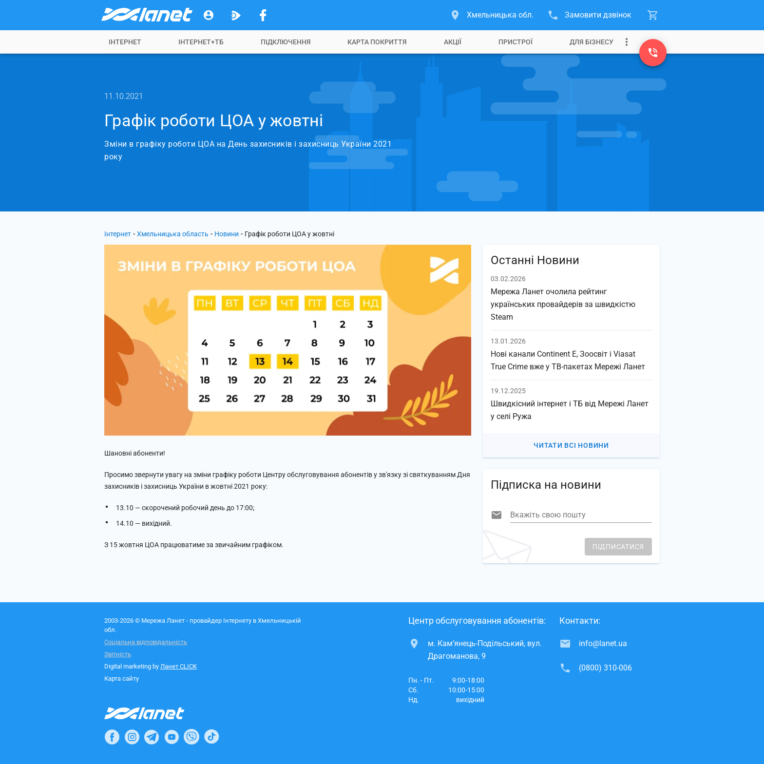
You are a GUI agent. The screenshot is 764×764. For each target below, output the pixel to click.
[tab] (125, 42)
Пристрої (515, 42)
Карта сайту (121, 678)
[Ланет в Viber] (191, 737)
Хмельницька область (173, 234)
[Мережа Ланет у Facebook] (263, 15)
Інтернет (125, 42)
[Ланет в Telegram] (151, 737)
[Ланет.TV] (235, 15)
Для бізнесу (591, 42)
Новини (226, 234)
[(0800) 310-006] (653, 52)
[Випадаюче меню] (626, 42)
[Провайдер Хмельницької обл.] (146, 15)
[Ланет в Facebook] (112, 737)
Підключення (286, 42)
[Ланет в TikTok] (211, 737)
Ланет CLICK (178, 666)
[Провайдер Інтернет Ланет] (155, 713)
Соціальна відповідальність (145, 642)
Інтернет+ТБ (201, 42)
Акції (452, 42)
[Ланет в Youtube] (171, 737)
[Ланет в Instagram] (132, 737)
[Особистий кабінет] (208, 15)
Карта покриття (377, 42)
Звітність (117, 654)
